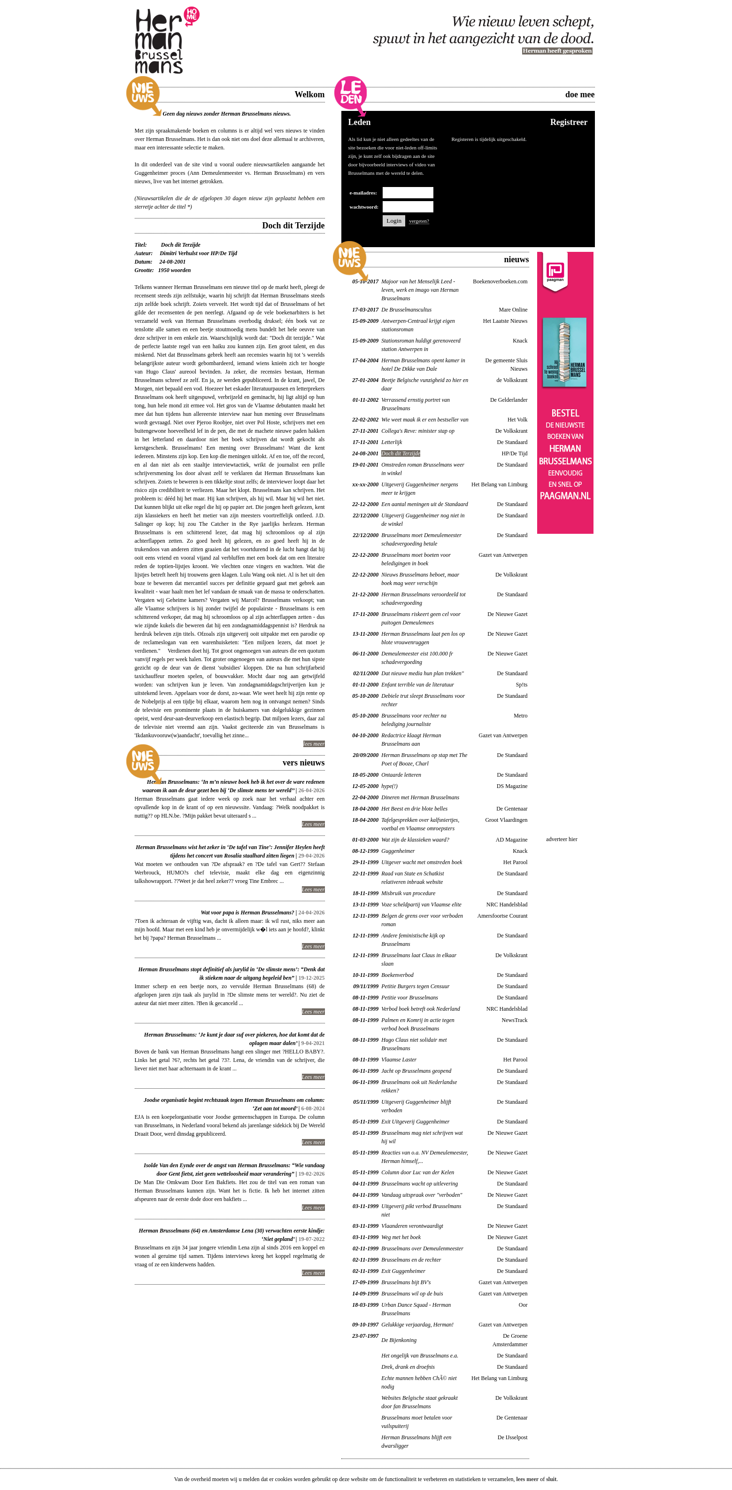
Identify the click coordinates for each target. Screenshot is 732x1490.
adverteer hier (561, 839)
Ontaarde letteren (401, 775)
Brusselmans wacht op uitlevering (419, 1183)
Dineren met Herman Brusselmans (420, 797)
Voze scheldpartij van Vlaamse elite (421, 904)
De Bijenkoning (398, 1340)
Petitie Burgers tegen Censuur (415, 986)
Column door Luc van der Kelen (417, 1172)
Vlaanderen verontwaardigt (412, 1226)
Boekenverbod (397, 975)
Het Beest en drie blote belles (414, 808)
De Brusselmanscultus (406, 309)
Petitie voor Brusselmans (409, 997)
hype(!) (389, 786)
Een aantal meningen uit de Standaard (424, 504)
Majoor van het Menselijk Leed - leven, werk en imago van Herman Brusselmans (420, 290)
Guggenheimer (398, 851)
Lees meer (313, 824)
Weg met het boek (401, 1237)
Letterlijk (391, 442)
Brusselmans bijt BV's (406, 1282)
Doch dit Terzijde (400, 453)
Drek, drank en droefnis (408, 1367)
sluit (551, 1479)
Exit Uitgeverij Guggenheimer (415, 1121)
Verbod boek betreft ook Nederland (420, 1009)
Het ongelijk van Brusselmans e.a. (419, 1355)
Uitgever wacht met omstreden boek (421, 862)
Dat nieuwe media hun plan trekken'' (422, 673)
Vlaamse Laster (398, 1059)
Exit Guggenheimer (403, 1271)
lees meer (314, 744)
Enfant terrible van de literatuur (417, 684)
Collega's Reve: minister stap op (418, 431)
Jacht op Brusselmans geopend (416, 1071)
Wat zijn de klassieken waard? (415, 839)
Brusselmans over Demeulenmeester (422, 1248)
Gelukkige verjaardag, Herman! (417, 1324)
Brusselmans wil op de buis (412, 1293)
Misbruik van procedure (408, 893)
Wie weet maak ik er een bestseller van (425, 419)
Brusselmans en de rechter (411, 1259)
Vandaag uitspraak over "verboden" (421, 1195)
